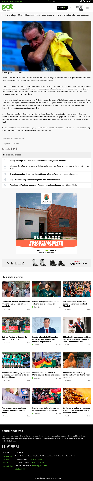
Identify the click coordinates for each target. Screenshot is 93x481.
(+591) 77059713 (37, 462)
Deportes (7, 144)
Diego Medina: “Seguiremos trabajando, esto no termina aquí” (35, 180)
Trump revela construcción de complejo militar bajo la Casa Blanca (14, 410)
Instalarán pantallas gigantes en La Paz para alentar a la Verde (45, 409)
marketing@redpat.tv (39, 466)
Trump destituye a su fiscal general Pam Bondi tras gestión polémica (38, 160)
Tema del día (7, 456)
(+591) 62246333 (36, 459)
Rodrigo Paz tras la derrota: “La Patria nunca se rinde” (14, 338)
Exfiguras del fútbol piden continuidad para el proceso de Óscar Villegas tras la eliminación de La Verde (49, 167)
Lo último (5, 1)
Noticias (6, 460)
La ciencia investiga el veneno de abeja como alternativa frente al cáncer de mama (76, 410)
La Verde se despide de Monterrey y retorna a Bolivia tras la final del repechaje (16, 303)
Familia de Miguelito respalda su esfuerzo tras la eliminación (45, 302)
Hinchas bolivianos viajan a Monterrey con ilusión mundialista (46, 373)
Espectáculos (8, 466)
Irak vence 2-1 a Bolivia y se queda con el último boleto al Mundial (75, 303)
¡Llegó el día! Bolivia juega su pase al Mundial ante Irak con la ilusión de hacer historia (16, 374)
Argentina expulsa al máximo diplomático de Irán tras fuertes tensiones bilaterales (44, 174)
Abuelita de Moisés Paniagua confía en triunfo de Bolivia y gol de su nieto (76, 374)
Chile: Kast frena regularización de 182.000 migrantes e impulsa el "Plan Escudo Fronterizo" (77, 339)
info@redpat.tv (20, 469)
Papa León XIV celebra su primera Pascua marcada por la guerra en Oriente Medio (43, 185)
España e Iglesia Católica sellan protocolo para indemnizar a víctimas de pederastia (45, 339)
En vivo (61, 8)
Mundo (16, 144)
